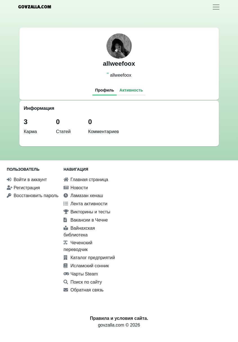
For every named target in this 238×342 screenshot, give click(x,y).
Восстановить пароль (32, 195)
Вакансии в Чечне (86, 220)
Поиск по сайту (83, 282)
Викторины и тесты (87, 211)
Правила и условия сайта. (119, 318)
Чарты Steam (81, 274)
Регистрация (23, 187)
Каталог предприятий (89, 257)
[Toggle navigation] (216, 7)
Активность (131, 90)
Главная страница (86, 179)
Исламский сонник (86, 265)
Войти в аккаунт (27, 179)
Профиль (104, 90)
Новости (76, 187)
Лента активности (85, 203)
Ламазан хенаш (83, 195)
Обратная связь (83, 290)
